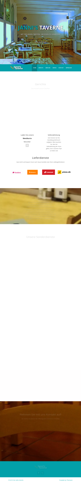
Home (34, 68)
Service (54, 68)
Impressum (69, 68)
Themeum (70, 480)
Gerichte (40, 68)
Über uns (47, 68)
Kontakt (61, 68)
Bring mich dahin (40, 42)
